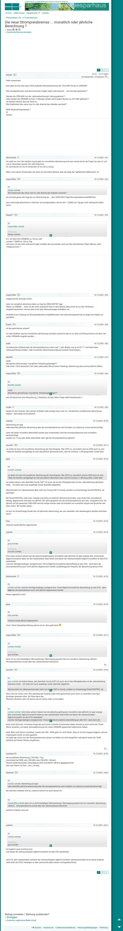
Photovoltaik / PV (13, 18)
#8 (106, 373)
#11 (106, 445)
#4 (106, 295)
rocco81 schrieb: (15, 470)
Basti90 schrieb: (14, 385)
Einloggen (11, 917)
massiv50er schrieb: (16, 226)
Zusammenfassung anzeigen (18, 32)
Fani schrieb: (13, 615)
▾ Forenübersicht (30, 18)
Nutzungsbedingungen (87, 927)
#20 (106, 773)
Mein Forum (19, 13)
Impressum (48, 927)
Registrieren (31, 13)
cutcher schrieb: (14, 587)
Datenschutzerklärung (65, 927)
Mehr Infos (31, 920)
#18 (106, 670)
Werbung (103, 927)
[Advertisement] (57, 51)
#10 (106, 421)
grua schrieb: (13, 544)
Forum (8, 13)
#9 (106, 407)
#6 (106, 343)
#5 (106, 324)
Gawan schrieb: (14, 190)
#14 (106, 532)
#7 (106, 357)
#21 (106, 825)
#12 (106, 459)
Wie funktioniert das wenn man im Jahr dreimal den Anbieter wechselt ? (37, 190)
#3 (106, 215)
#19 (106, 754)
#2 (106, 179)
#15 (106, 576)
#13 (106, 521)
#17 (106, 635)
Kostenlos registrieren (15, 920)
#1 (106, 157)
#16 (106, 604)
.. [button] (50, 236)
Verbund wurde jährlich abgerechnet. (29, 617)
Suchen (45, 13)
